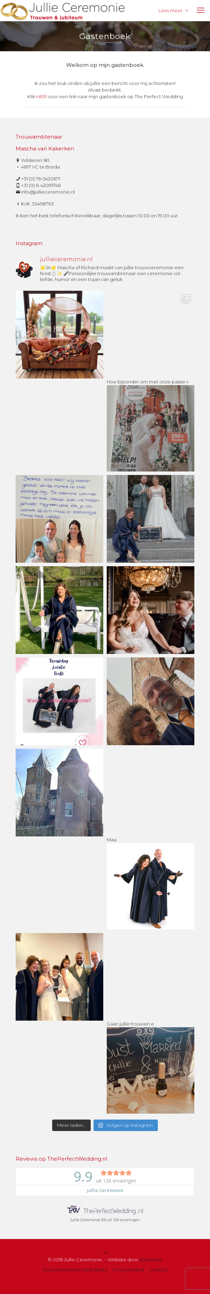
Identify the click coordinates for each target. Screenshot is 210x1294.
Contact (159, 1269)
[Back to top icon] (105, 1253)
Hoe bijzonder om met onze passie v (150, 422)
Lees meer (174, 11)
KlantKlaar (150, 1259)
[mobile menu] (201, 10)
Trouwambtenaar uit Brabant (74, 1269)
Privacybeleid (128, 1269)
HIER (41, 96)
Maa (150, 880)
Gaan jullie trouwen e (150, 1064)
